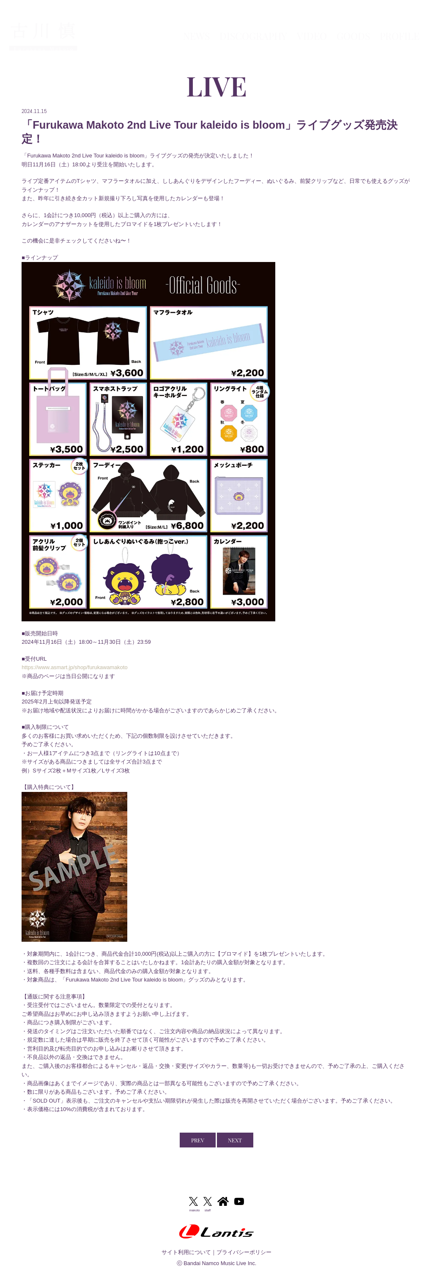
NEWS (196, 25)
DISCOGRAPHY (253, 25)
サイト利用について (186, 1252)
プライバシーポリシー (243, 1252)
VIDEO (312, 25)
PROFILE (399, 25)
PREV (197, 1140)
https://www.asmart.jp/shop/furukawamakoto (74, 667)
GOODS (353, 25)
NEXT (235, 1140)
